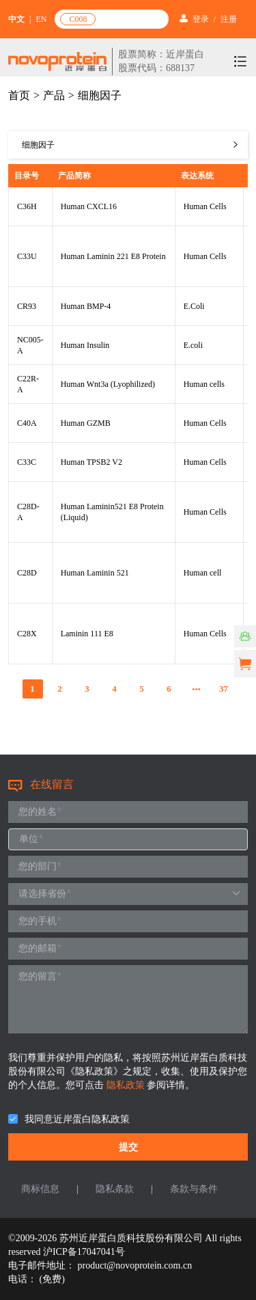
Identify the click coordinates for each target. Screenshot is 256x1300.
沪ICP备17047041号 (84, 1252)
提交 (128, 1147)
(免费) (52, 1279)
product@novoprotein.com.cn (135, 1265)
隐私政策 (126, 1085)
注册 (229, 19)
